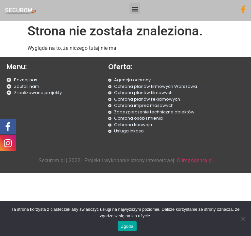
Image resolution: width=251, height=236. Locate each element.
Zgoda (127, 226)
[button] (134, 8)
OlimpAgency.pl (195, 160)
